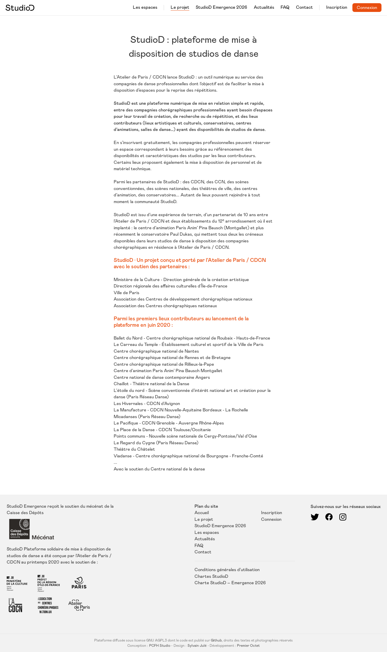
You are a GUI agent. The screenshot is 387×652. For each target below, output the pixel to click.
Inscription (336, 7)
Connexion (367, 8)
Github (216, 640)
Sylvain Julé (197, 645)
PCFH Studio (159, 645)
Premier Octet (248, 645)
